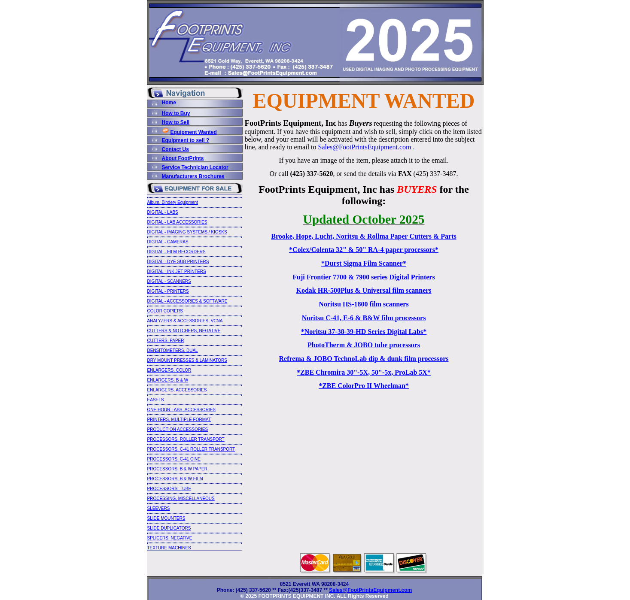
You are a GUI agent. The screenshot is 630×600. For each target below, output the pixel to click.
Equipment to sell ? (186, 140)
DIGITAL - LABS (162, 212)
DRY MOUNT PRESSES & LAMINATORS (187, 360)
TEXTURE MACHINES (169, 547)
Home (169, 103)
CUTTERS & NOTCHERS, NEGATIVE (184, 330)
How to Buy (176, 113)
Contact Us (175, 149)
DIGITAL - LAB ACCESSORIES (177, 222)
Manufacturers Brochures (193, 176)
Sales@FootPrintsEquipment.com (370, 590)
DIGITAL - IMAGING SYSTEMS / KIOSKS (187, 232)
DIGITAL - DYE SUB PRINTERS (178, 261)
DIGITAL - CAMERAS (168, 241)
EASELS (155, 399)
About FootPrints (183, 158)
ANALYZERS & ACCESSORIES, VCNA (185, 320)
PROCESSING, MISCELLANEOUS (181, 498)
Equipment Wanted (193, 132)
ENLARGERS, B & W (168, 380)
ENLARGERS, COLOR (169, 370)
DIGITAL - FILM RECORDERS (176, 251)
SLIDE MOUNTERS (166, 518)
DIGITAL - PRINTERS (168, 291)
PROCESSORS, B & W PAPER (177, 469)
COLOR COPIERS (165, 311)
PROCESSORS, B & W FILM (175, 478)
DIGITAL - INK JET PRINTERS (176, 271)
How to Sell (176, 122)
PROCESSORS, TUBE (169, 488)
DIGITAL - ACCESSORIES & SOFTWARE (187, 301)
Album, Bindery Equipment (172, 202)
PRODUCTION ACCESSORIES (177, 429)
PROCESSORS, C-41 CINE (174, 459)
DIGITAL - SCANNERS (169, 281)
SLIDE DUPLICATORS (169, 528)
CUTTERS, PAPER (165, 340)
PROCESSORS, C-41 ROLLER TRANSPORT (191, 449)
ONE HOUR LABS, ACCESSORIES (181, 409)
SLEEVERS (158, 508)
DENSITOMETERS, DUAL (172, 350)
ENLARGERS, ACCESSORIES (177, 390)
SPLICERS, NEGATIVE (169, 538)
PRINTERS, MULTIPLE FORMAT (179, 419)
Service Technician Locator (195, 167)
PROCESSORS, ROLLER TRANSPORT (186, 439)
